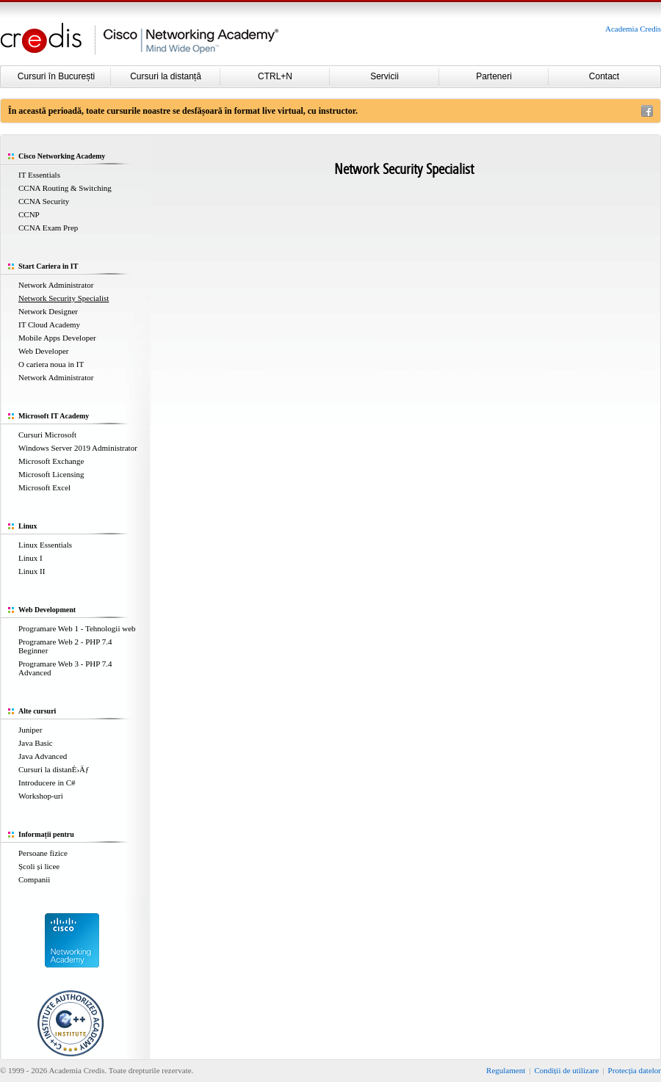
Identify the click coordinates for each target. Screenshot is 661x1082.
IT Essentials (39, 174)
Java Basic (35, 742)
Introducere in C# (47, 782)
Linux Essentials (45, 544)
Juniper (30, 729)
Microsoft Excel (44, 487)
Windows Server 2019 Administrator (77, 447)
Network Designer (48, 311)
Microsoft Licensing (51, 474)
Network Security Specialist (63, 298)
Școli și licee (38, 866)
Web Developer (43, 350)
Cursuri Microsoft (47, 434)
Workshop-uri (40, 795)
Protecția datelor (634, 1070)
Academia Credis (633, 28)
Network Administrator (55, 284)
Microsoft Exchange (51, 461)
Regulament (505, 1070)
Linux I (30, 557)
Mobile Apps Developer (57, 337)
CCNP (29, 214)
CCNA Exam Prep (48, 227)
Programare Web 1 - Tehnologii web (77, 628)
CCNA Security (43, 201)
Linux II (31, 571)
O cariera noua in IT (51, 364)
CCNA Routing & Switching (65, 188)
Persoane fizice (43, 853)
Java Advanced (42, 756)
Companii (34, 879)
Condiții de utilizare (566, 1070)
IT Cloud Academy (49, 324)
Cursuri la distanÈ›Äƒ (54, 769)
